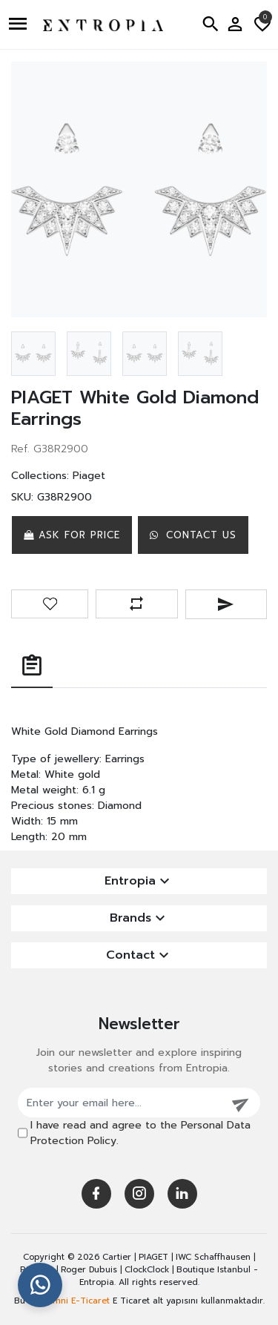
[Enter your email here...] (120, 1102)
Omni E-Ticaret (78, 1301)
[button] (19, 24)
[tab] (32, 666)
